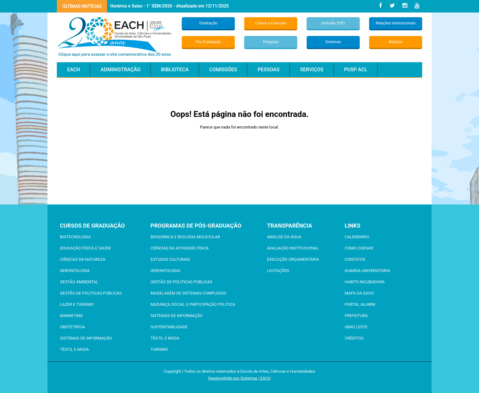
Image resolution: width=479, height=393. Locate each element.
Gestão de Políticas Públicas (91, 293)
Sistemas (333, 42)
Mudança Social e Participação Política (193, 304)
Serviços (311, 70)
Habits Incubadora (365, 282)
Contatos (355, 259)
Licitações (278, 270)
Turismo (159, 349)
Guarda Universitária (367, 270)
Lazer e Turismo (77, 304)
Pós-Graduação (208, 42)
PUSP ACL (355, 70)
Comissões (223, 70)
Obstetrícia (72, 327)
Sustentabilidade (169, 327)
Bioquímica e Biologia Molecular (185, 236)
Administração (120, 70)
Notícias (395, 42)
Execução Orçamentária (293, 259)
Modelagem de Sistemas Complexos (188, 293)
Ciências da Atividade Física (180, 248)
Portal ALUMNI (360, 304)
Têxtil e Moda (74, 349)
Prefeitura (356, 315)
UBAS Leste (356, 327)
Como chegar (359, 248)
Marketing (71, 315)
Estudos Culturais (170, 259)
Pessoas (268, 70)
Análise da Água (284, 236)
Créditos (354, 338)
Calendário (357, 236)
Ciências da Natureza (82, 259)
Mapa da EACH (359, 293)
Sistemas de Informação (86, 338)
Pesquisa (270, 42)
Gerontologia (75, 270)
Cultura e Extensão (270, 23)
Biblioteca (175, 70)
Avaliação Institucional (293, 248)
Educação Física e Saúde (85, 248)
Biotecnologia (75, 236)
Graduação (208, 23)
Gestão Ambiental (79, 282)
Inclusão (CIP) (333, 23)
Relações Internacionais (396, 23)
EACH (73, 70)
